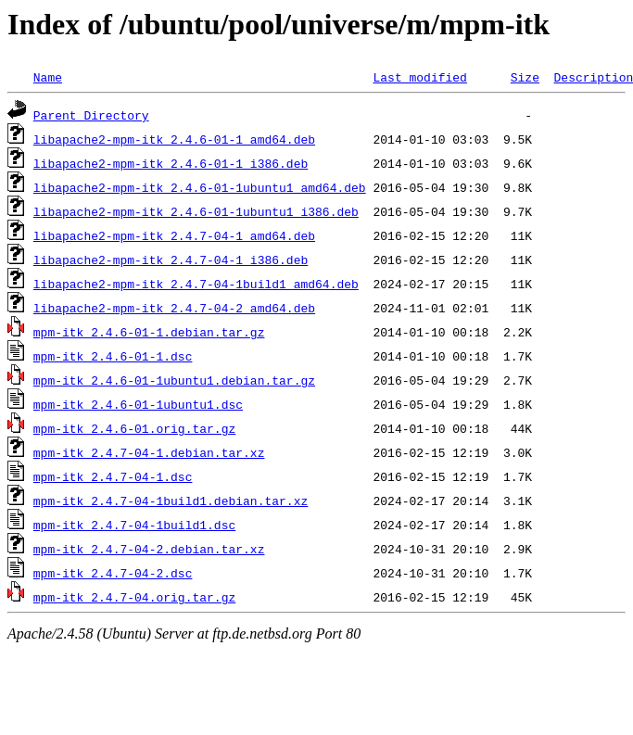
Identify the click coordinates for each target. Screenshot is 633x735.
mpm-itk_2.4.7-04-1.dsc (113, 476)
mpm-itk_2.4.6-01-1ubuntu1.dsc (138, 404)
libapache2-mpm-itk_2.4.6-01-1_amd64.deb (174, 139)
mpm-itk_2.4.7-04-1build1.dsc (134, 524)
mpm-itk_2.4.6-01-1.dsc (113, 356)
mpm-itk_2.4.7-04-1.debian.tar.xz (149, 452)
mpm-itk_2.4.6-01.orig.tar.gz (134, 428)
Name (47, 77)
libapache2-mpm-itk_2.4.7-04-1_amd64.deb (174, 235)
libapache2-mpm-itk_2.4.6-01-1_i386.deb (170, 163)
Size (525, 77)
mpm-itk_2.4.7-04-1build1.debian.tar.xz (170, 500)
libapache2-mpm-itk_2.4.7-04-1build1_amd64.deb (196, 283)
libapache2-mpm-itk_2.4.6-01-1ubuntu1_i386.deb (196, 211)
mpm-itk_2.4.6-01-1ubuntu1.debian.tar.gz (174, 380)
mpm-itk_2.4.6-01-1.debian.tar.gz (149, 331)
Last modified (419, 77)
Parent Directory (91, 115)
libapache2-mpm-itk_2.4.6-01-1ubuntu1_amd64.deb (199, 187)
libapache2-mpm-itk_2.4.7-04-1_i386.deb (170, 259)
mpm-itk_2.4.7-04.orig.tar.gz (134, 597)
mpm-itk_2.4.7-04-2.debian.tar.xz (149, 548)
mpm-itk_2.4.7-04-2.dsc (113, 572)
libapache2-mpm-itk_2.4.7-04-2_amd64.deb (174, 307)
